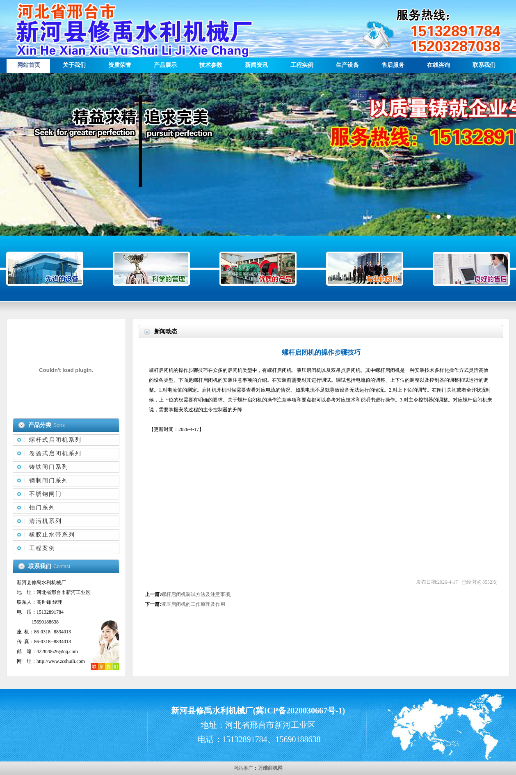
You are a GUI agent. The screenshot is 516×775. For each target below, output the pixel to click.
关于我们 (74, 65)
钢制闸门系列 (48, 480)
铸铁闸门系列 (48, 467)
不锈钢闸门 (45, 494)
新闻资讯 (256, 65)
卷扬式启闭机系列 (55, 453)
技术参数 (210, 65)
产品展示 (165, 65)
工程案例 (42, 548)
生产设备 (347, 65)
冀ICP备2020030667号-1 (299, 710)
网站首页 (28, 65)
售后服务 (392, 65)
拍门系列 (42, 507)
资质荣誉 (119, 65)
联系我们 (484, 65)
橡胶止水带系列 (52, 535)
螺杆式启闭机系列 (55, 440)
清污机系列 (45, 521)
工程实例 (301, 65)
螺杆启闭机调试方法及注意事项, (196, 594)
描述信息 (258, 154)
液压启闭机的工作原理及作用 (193, 604)
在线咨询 (438, 65)
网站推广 (243, 768)
